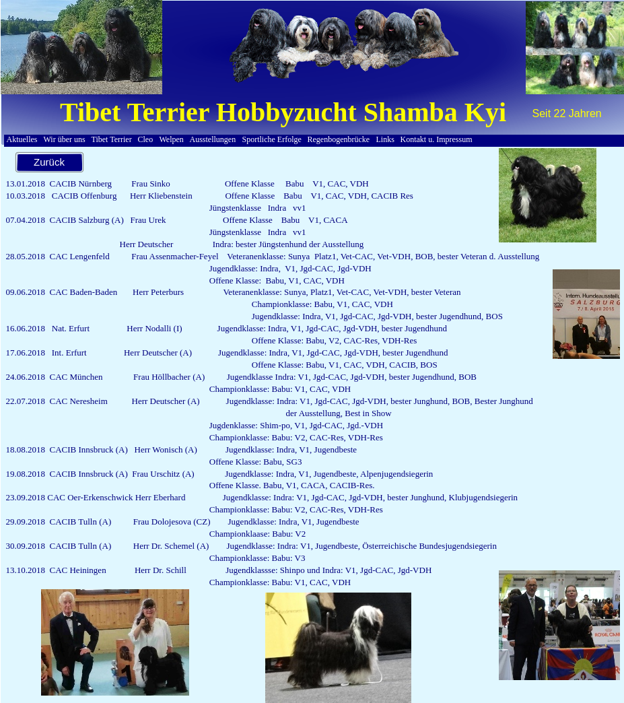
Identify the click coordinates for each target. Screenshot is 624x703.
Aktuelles (22, 139)
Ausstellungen (213, 139)
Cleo (145, 139)
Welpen (172, 139)
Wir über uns (64, 139)
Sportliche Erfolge (272, 139)
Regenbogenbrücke (339, 139)
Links (385, 139)
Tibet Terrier (112, 139)
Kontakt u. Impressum (437, 139)
